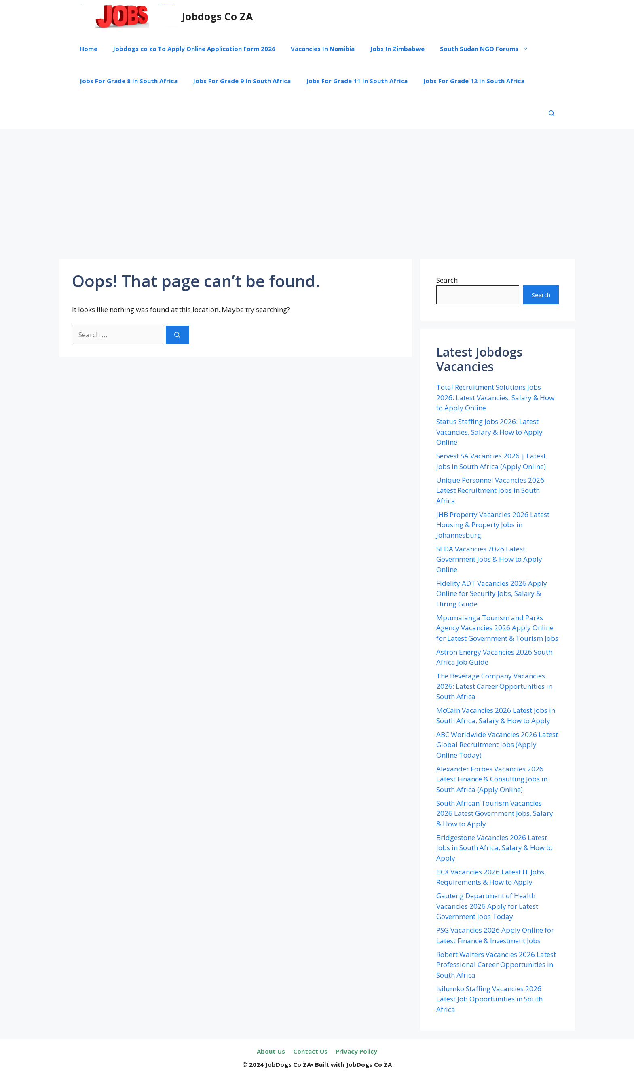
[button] (551, 113)
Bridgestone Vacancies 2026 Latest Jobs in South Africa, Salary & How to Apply (494, 848)
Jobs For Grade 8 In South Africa (129, 81)
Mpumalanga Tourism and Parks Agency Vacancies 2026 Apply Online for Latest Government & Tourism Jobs (497, 628)
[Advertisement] (317, 190)
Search (447, 280)
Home (88, 48)
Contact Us (310, 1051)
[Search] (177, 335)
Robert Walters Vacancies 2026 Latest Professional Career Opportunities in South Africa (496, 965)
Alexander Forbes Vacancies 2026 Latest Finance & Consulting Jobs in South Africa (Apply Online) (491, 779)
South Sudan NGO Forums (488, 48)
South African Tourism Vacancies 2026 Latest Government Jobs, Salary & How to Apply (494, 813)
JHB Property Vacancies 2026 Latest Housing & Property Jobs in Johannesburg (492, 525)
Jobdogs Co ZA (217, 16)
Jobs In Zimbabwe (397, 48)
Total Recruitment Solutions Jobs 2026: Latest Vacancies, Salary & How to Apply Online (495, 397)
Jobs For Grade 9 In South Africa (242, 81)
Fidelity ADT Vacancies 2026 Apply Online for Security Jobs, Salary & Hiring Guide (491, 593)
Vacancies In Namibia (323, 48)
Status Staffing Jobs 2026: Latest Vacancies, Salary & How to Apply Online (489, 432)
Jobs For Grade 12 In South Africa (473, 81)
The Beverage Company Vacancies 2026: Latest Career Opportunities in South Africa (494, 686)
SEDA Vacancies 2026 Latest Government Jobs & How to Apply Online (489, 559)
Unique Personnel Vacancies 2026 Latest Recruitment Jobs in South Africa (490, 490)
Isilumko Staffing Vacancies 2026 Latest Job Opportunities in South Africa (489, 999)
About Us (271, 1051)
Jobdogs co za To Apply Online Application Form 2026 (194, 48)
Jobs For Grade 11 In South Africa (357, 81)
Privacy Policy (356, 1051)
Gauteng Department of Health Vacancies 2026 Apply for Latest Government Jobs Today (487, 906)
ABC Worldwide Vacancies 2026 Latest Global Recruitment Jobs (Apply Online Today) (497, 745)
